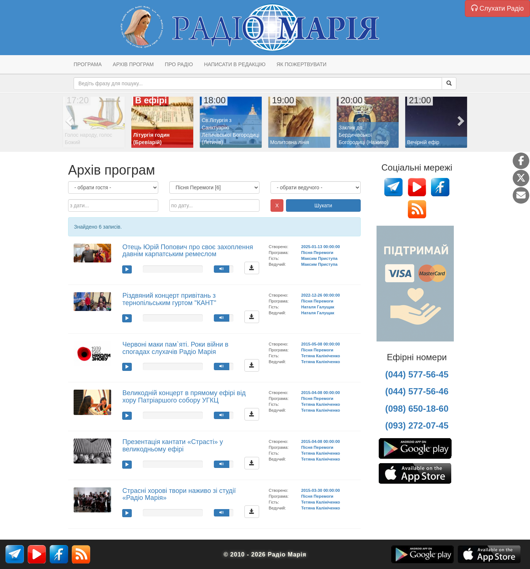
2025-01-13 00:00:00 (320, 246)
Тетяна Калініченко (320, 356)
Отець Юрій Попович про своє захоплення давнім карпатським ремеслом (187, 250)
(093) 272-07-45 (416, 425)
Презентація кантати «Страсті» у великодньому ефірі (172, 445)
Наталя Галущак (317, 307)
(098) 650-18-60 (416, 409)
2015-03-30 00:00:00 (320, 490)
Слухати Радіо (497, 8)
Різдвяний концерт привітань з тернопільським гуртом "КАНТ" (169, 299)
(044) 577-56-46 (416, 391)
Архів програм (133, 64)
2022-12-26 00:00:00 (320, 295)
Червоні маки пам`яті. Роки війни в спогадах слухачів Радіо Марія (175, 348)
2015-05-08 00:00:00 (320, 344)
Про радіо (179, 64)
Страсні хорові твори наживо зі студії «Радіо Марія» (179, 494)
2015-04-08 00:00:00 (320, 392)
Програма (88, 64)
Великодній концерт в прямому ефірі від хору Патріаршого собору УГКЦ (183, 396)
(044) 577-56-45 (416, 374)
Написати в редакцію (234, 64)
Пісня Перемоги (317, 252)
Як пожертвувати (301, 64)
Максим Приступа (319, 258)
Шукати (323, 205)
